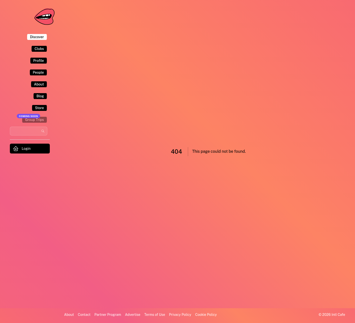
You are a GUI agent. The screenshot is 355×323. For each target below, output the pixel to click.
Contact (84, 314)
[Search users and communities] (28, 131)
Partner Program (107, 314)
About (69, 314)
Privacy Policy (180, 314)
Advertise (132, 314)
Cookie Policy (206, 314)
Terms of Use (154, 314)
